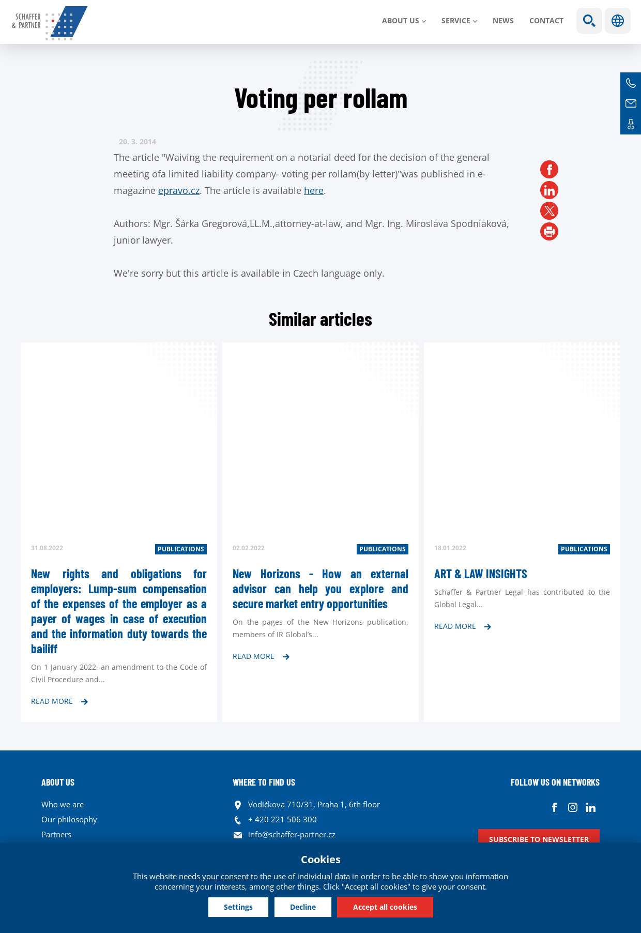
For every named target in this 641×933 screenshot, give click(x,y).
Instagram (572, 807)
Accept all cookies (385, 907)
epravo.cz (179, 190)
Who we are (62, 804)
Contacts (630, 124)
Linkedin (591, 807)
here (314, 190)
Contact (546, 20)
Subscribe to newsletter (539, 839)
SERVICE (455, 20)
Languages (618, 21)
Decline (303, 907)
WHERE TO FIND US (264, 782)
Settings (238, 907)
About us (400, 20)
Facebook (554, 807)
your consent (225, 876)
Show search (589, 21)
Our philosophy (69, 819)
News (503, 20)
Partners (56, 834)
